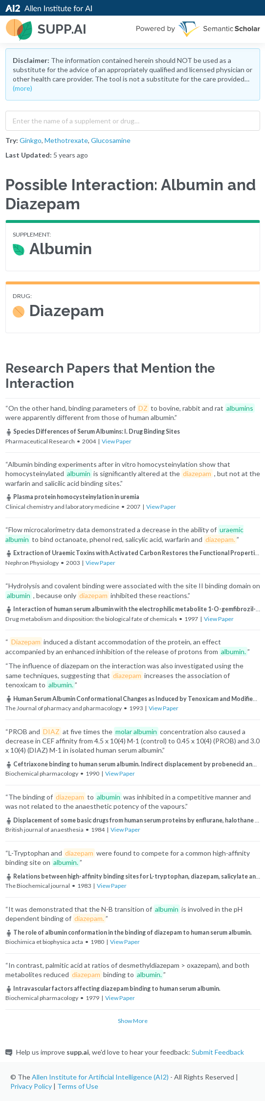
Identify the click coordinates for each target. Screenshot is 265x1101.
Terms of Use (77, 1086)
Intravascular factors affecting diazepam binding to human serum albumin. (113, 988)
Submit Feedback (218, 1052)
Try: (11, 140)
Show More (133, 1020)
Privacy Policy (31, 1086)
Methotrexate (66, 140)
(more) (22, 88)
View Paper (117, 441)
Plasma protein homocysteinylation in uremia (72, 496)
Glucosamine (111, 140)
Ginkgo (31, 140)
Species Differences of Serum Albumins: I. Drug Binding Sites (92, 431)
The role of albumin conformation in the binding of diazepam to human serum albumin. (128, 932)
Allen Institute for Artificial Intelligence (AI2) (100, 1077)
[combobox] (132, 118)
